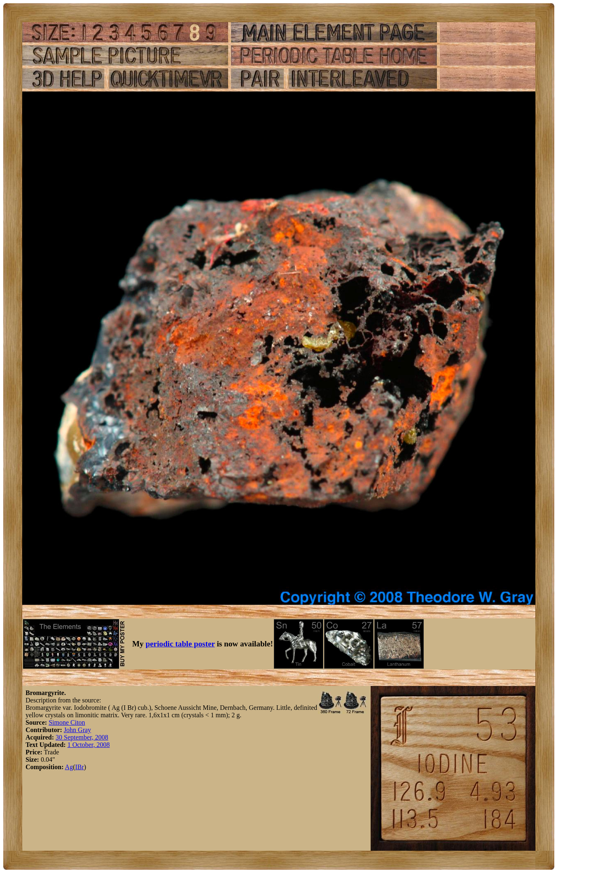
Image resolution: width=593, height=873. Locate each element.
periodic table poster (180, 643)
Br (80, 766)
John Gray (77, 729)
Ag (69, 766)
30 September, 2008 (82, 737)
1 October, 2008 (89, 744)
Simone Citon (67, 722)
